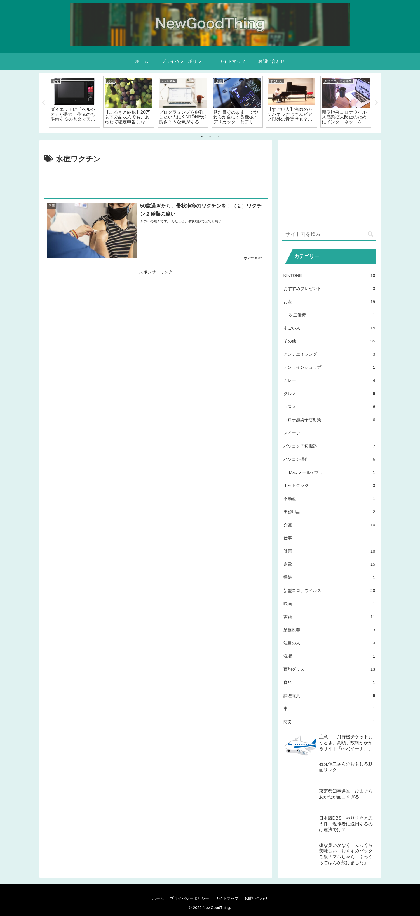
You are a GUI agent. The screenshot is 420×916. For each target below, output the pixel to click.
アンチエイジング (329, 354)
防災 (329, 721)
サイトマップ (226, 898)
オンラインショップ (329, 367)
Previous (43, 103)
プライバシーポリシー (189, 898)
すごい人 (329, 328)
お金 (329, 301)
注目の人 (329, 643)
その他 (329, 341)
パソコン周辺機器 (329, 446)
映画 (329, 603)
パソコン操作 (329, 459)
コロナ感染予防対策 (329, 419)
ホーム (158, 898)
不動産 (329, 498)
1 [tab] (202, 136)
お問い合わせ (256, 898)
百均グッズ (329, 669)
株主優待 (332, 314)
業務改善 (329, 630)
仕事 (329, 538)
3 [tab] (218, 136)
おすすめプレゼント (329, 288)
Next (376, 103)
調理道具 (329, 695)
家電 (329, 564)
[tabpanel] (74, 102)
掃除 (329, 577)
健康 (329, 551)
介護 (329, 525)
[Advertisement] (156, 181)
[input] (329, 234)
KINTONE (329, 275)
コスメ (329, 406)
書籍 (329, 616)
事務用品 (329, 511)
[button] (370, 234)
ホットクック (329, 485)
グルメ (329, 393)
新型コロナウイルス (329, 590)
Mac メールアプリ (332, 472)
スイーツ (329, 433)
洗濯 (329, 656)
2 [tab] (210, 136)
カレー (329, 380)
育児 (329, 682)
